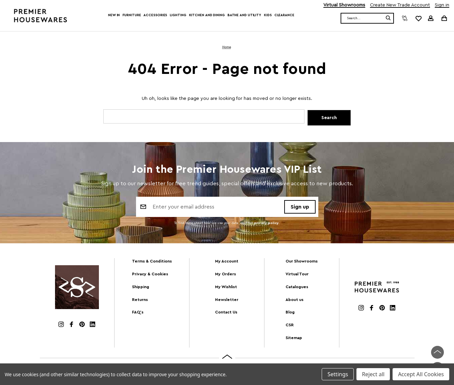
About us (294, 300)
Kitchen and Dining (207, 15)
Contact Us (226, 312)
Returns (140, 300)
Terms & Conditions (152, 261)
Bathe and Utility (244, 15)
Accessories (155, 15)
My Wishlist (226, 287)
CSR (290, 325)
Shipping (140, 287)
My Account (226, 261)
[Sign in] (430, 18)
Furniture (132, 15)
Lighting (178, 15)
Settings (337, 374)
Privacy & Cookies (150, 274)
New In (114, 15)
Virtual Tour (297, 274)
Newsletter (226, 300)
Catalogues (297, 287)
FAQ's (137, 312)
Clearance (284, 15)
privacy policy (266, 224)
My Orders (225, 274)
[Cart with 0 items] (443, 18)
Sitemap (294, 338)
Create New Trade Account (400, 5)
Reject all (373, 374)
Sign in (442, 5)
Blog (290, 312)
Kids (268, 15)
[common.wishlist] (418, 18)
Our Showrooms (302, 261)
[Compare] (404, 18)
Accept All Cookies (421, 374)
